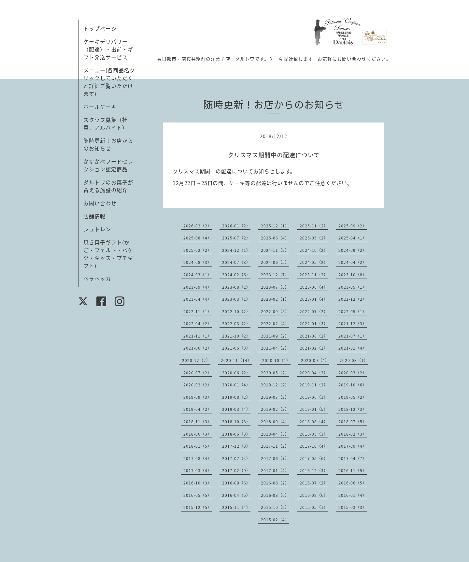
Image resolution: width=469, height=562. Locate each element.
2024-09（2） (352, 250)
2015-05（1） (314, 507)
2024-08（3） (197, 262)
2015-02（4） (275, 520)
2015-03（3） (352, 507)
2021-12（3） (352, 323)
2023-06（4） (314, 287)
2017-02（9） (236, 470)
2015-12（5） (197, 507)
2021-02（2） (314, 348)
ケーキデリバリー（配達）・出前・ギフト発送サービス (108, 49)
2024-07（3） (236, 262)
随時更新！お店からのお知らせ (108, 144)
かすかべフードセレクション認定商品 (108, 165)
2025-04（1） (352, 238)
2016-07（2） (314, 483)
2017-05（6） (314, 458)
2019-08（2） (236, 397)
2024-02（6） (236, 275)
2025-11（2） (314, 226)
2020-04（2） (314, 373)
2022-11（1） (197, 311)
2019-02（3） (275, 409)
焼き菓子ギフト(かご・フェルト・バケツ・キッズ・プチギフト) (108, 253)
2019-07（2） (275, 397)
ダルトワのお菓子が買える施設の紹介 (108, 186)
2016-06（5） (352, 483)
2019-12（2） (275, 385)
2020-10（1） (276, 360)
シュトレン (97, 229)
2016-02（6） (314, 495)
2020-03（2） (352, 373)
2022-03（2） (236, 323)
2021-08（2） (314, 336)
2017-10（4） (314, 446)
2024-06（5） (275, 262)
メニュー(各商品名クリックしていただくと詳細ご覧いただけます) (109, 81)
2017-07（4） (236, 458)
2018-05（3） (236, 434)
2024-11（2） (275, 250)
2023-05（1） (352, 287)
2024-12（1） (236, 250)
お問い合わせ (100, 203)
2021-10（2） (236, 336)
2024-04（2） (352, 262)
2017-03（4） (197, 470)
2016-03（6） (275, 495)
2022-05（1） (352, 311)
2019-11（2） (314, 385)
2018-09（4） (275, 422)
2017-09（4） (352, 446)
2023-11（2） (314, 275)
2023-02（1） (275, 299)
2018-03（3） (314, 434)
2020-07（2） (197, 373)
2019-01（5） (314, 409)
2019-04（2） (197, 409)
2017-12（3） (236, 446)
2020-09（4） (315, 360)
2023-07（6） (275, 287)
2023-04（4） (197, 299)
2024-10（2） (314, 250)
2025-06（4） (275, 238)
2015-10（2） (275, 507)
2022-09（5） (275, 311)
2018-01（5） (197, 446)
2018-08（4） (314, 422)
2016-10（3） (197, 483)
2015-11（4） (236, 507)
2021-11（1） (197, 336)
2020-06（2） (236, 373)
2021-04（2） (275, 348)
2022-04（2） (197, 323)
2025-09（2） (352, 226)
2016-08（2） (275, 483)
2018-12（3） (352, 409)
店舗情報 (94, 216)
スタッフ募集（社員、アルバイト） (105, 123)
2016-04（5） (236, 495)
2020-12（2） (196, 360)
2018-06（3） (197, 434)
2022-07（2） (314, 311)
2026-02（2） (197, 226)
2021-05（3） (236, 348)
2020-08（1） (354, 360)
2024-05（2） (314, 262)
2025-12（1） (275, 226)
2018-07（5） (352, 422)
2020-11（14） (236, 360)
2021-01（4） (352, 348)
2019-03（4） (236, 409)
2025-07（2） (236, 238)
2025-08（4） (197, 238)
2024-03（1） (197, 275)
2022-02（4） (275, 323)
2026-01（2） (236, 226)
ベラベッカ (97, 278)
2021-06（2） (197, 348)
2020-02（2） (197, 385)
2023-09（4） (197, 287)
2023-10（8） (352, 275)
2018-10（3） (236, 422)
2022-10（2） (236, 311)
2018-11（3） (197, 422)
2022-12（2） (352, 299)
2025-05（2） (314, 238)
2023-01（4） (314, 299)
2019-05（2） (352, 397)
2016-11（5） (352, 470)
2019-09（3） (197, 397)
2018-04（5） (275, 434)
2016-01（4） (352, 495)
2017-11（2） (275, 446)
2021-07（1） (352, 336)
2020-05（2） (275, 373)
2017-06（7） (275, 458)
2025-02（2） (197, 250)
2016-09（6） (236, 483)
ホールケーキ (100, 106)
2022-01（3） (314, 323)
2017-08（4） (197, 458)
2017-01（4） (275, 470)
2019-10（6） (352, 385)
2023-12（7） (275, 275)
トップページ (100, 28)
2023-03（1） (236, 299)
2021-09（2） (275, 336)
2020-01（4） (236, 385)
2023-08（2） (236, 287)
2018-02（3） (352, 434)
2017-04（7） (352, 458)
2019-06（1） (314, 397)
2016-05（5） (197, 495)
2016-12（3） (314, 470)
